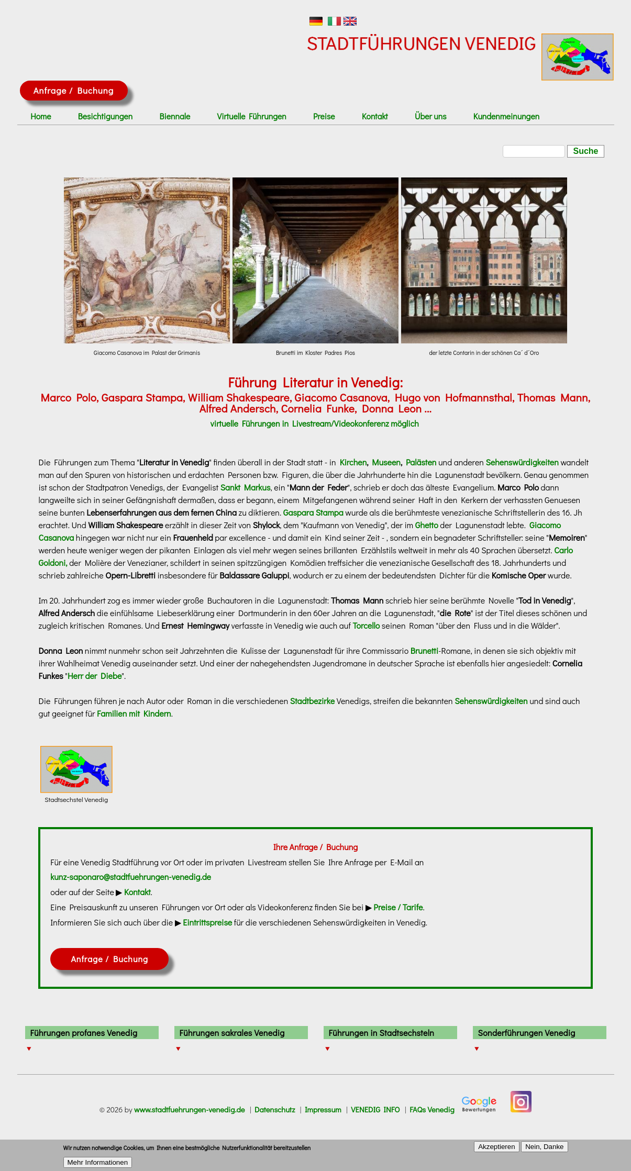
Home (40, 116)
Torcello (366, 625)
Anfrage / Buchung (74, 90)
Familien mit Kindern (134, 713)
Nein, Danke (544, 1149)
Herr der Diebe (94, 675)
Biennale (175, 116)
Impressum (323, 1109)
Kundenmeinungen (506, 116)
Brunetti (424, 650)
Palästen (421, 461)
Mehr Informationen (98, 1165)
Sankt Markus (245, 487)
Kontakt (375, 116)
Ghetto (426, 524)
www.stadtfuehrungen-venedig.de (189, 1109)
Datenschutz (274, 1109)
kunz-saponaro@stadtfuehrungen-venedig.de (130, 876)
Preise (324, 116)
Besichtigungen (105, 116)
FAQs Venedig (432, 1109)
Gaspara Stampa (313, 512)
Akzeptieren (496, 1149)
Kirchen (353, 461)
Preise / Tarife (398, 906)
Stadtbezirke (312, 700)
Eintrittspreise (207, 922)
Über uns (430, 116)
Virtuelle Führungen (251, 116)
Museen (386, 461)
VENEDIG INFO (375, 1109)
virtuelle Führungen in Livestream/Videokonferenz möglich (315, 423)
